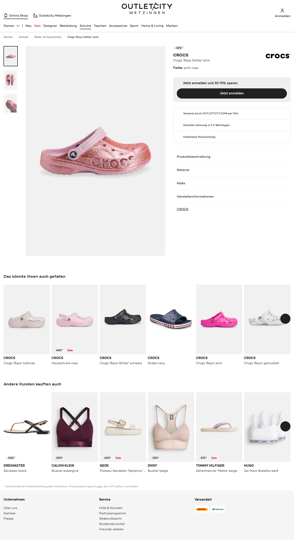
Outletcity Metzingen (147, 9)
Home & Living (152, 26)
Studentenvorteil (112, 524)
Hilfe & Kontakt (110, 508)
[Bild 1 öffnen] (11, 56)
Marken (172, 26)
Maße (232, 183)
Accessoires (118, 26)
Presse (8, 519)
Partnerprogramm (112, 513)
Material (232, 170)
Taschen (100, 26)
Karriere (9, 513)
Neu (28, 26)
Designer (50, 26)
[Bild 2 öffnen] (11, 80)
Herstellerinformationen (232, 196)
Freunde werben (111, 529)
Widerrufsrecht (110, 519)
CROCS (180, 55)
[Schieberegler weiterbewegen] (285, 319)
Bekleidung (68, 26)
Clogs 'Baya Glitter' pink (83, 37)
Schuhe (85, 26)
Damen (10, 37)
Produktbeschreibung (232, 156)
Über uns (10, 508)
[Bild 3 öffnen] (11, 103)
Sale (37, 26)
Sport (134, 26)
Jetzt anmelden (232, 93)
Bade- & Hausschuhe (50, 37)
